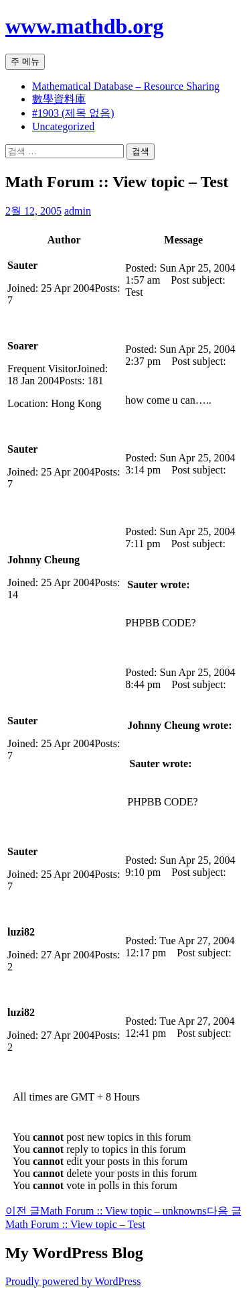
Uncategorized (63, 126)
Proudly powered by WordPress (73, 1281)
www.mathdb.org (84, 26)
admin (77, 211)
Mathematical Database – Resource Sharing (126, 86)
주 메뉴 (25, 61)
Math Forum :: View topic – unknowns (106, 1211)
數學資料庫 (59, 99)
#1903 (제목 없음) (73, 113)
